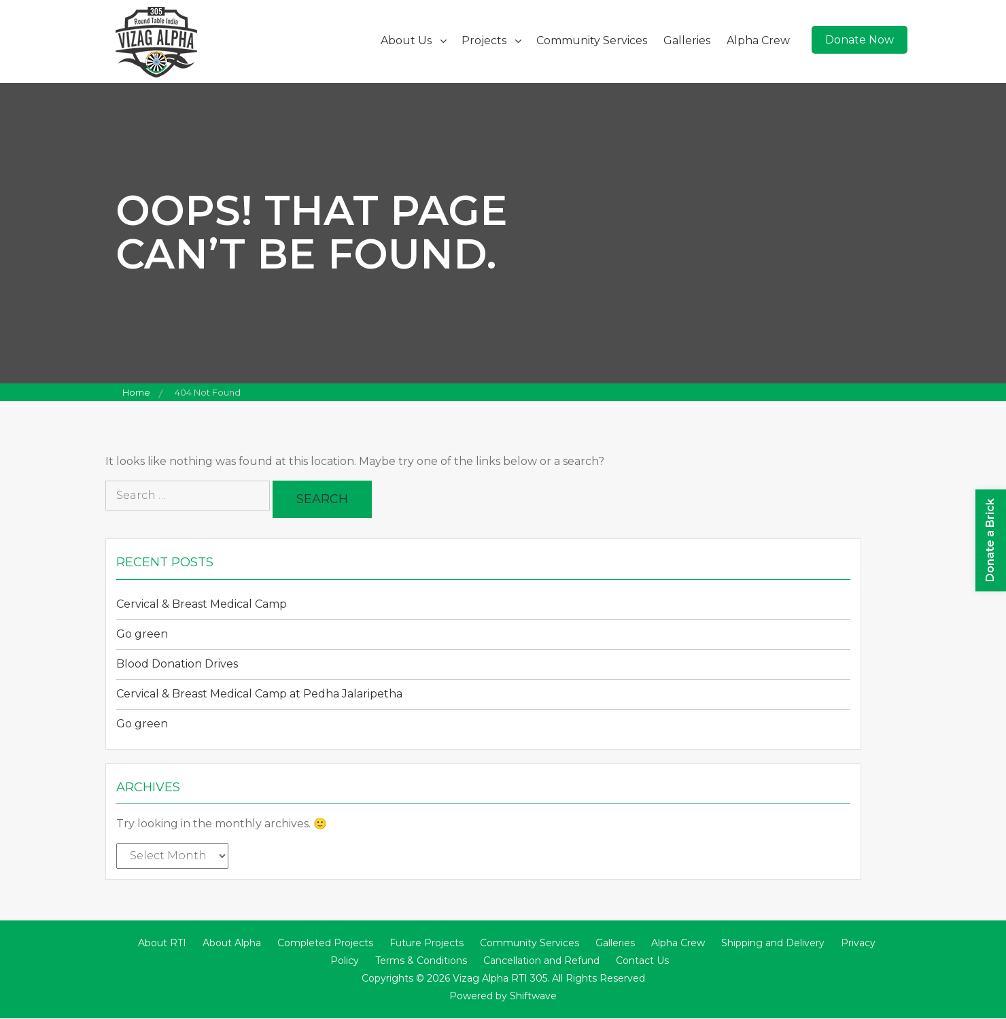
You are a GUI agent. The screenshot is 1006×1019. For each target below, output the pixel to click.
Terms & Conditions (421, 961)
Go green (142, 633)
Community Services (591, 40)
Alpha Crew (758, 40)
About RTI (162, 943)
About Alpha (232, 943)
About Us (406, 40)
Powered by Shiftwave (503, 996)
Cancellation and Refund (541, 961)
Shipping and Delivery (773, 943)
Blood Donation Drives (177, 663)
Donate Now (859, 39)
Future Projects (426, 943)
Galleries (686, 40)
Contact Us (642, 961)
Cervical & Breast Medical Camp (201, 604)
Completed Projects (325, 943)
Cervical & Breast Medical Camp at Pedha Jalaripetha (259, 693)
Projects (484, 40)
